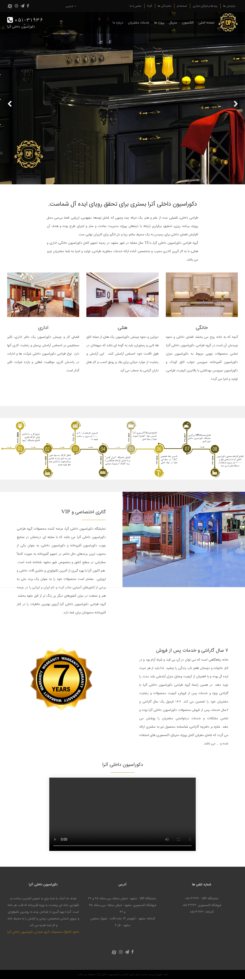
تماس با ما (135, 6)
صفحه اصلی (206, 23)
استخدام (182, 6)
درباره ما (118, 23)
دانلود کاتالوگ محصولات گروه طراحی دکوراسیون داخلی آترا (43, 932)
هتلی (123, 328)
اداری (43, 328)
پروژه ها (159, 23)
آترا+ (149, 6)
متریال (173, 23)
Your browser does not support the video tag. (122, 814)
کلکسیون (188, 23)
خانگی (202, 328)
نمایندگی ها (164, 6)
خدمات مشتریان (138, 23)
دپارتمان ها (229, 6)
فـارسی (71, 6)
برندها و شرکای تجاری (205, 6)
